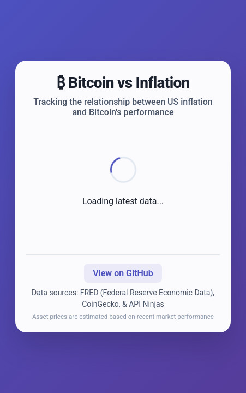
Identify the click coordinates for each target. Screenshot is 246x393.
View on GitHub (123, 273)
